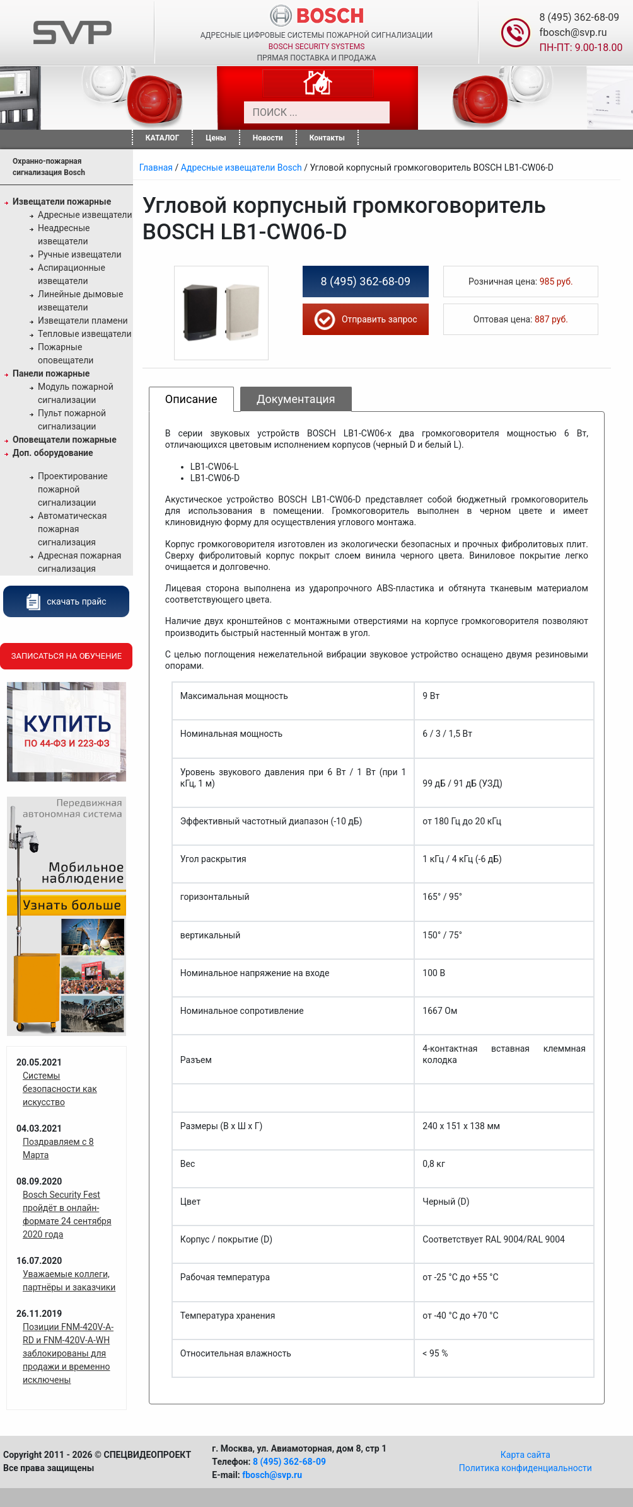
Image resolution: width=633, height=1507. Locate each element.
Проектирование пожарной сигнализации (73, 489)
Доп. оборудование (53, 453)
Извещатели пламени (83, 321)
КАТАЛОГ (163, 138)
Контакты (327, 138)
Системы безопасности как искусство (60, 1089)
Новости (268, 138)
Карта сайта (525, 1455)
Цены (216, 138)
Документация (296, 399)
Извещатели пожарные (62, 201)
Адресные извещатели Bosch (241, 167)
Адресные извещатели (85, 215)
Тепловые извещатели (85, 334)
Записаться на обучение (66, 656)
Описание (191, 399)
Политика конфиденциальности (525, 1468)
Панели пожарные (51, 373)
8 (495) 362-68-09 (580, 17)
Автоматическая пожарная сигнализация (72, 529)
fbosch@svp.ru (573, 32)
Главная (156, 167)
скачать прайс (66, 601)
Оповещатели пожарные (65, 440)
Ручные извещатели (80, 254)
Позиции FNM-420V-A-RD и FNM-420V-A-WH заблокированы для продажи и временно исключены (68, 1353)
